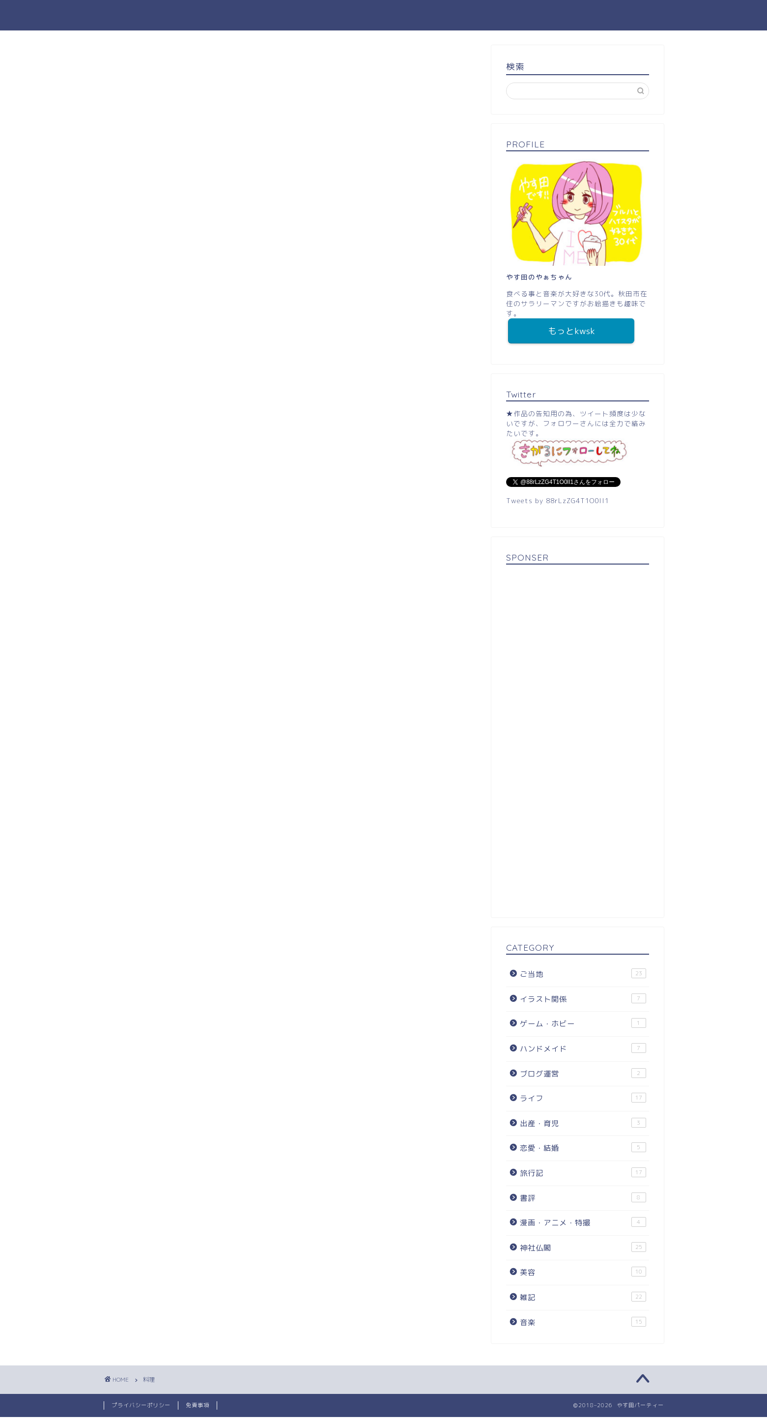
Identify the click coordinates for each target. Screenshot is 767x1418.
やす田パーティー (384, 15)
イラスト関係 (583, 999)
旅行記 (583, 1173)
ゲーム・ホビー (583, 1024)
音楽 (583, 1323)
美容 (583, 1273)
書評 (583, 1198)
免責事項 (197, 1406)
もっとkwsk (571, 331)
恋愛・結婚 (583, 1148)
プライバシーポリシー (141, 1406)
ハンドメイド (583, 1049)
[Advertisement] (577, 740)
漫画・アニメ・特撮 (583, 1223)
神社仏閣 (583, 1248)
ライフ (583, 1099)
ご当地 (583, 974)
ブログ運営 (583, 1074)
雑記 (583, 1298)
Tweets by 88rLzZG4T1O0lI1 (557, 501)
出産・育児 (583, 1124)
